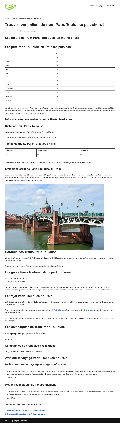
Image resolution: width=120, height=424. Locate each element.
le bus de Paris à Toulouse (56, 310)
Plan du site (110, 6)
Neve (7, 421)
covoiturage (90, 310)
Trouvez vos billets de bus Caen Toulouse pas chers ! (26, 415)
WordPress (23, 421)
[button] (103, 5)
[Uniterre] (11, 6)
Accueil (7, 18)
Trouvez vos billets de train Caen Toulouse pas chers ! (27, 411)
